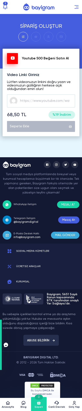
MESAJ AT (68, 204)
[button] (76, 7)
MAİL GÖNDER (65, 235)
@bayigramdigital (26, 222)
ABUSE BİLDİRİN (41, 340)
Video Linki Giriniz (23, 75)
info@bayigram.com (27, 237)
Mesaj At (68, 219)
